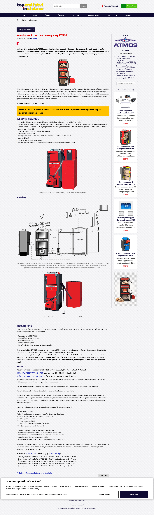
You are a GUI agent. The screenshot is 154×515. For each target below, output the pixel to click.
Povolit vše (134, 494)
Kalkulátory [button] (112, 15)
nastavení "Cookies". (60, 495)
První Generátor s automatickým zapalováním (124, 74)
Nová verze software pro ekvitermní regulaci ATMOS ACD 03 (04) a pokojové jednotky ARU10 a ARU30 (124, 68)
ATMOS (34, 38)
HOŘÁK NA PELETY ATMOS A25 (30, 373)
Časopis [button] (61, 15)
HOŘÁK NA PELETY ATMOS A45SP (31, 376)
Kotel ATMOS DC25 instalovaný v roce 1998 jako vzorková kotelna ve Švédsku (125, 62)
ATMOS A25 (31, 453)
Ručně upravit (104, 494)
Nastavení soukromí (77, 505)
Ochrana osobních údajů (77, 501)
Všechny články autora (125, 83)
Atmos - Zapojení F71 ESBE (124, 78)
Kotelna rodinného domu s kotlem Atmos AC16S (124, 57)
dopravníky (55, 453)
